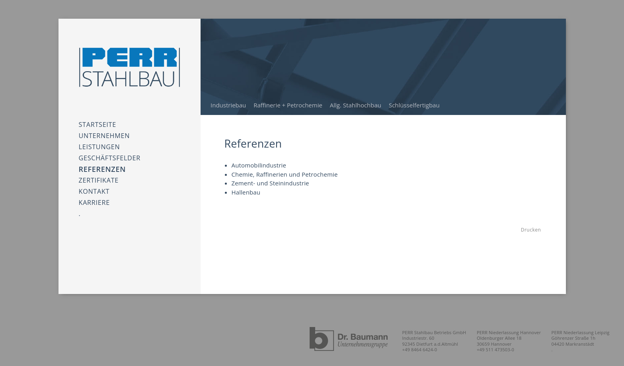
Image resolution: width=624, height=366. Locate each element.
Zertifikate (99, 169)
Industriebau (228, 105)
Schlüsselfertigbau (414, 105)
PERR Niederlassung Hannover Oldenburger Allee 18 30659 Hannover (516, 338)
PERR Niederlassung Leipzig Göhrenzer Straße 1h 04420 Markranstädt (583, 338)
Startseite (97, 122)
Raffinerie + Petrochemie (288, 105)
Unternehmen (104, 131)
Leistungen (99, 139)
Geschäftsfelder (109, 147)
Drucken (531, 229)
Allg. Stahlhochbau (355, 105)
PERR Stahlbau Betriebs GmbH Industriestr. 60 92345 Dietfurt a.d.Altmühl (445, 338)
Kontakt (94, 178)
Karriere (94, 186)
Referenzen (102, 158)
